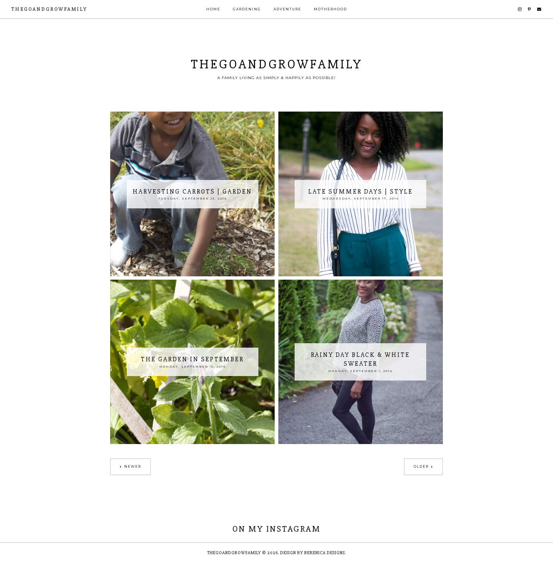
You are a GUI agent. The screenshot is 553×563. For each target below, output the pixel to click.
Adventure (287, 9)
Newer (132, 466)
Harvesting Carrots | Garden (192, 191)
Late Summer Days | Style (360, 191)
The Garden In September (192, 359)
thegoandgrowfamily (49, 9)
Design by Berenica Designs (312, 553)
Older (421, 466)
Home (213, 9)
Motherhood (330, 9)
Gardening (247, 9)
